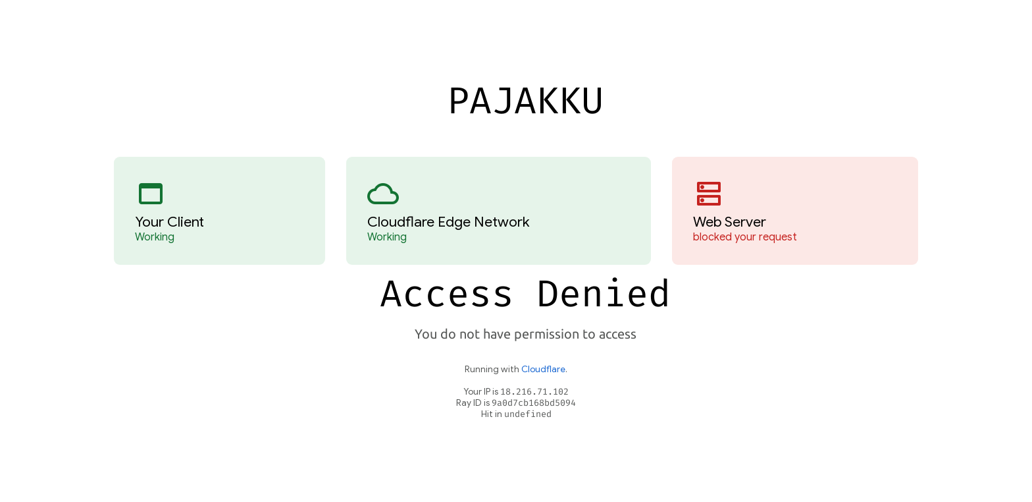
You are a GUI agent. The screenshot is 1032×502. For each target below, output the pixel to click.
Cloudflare (543, 369)
